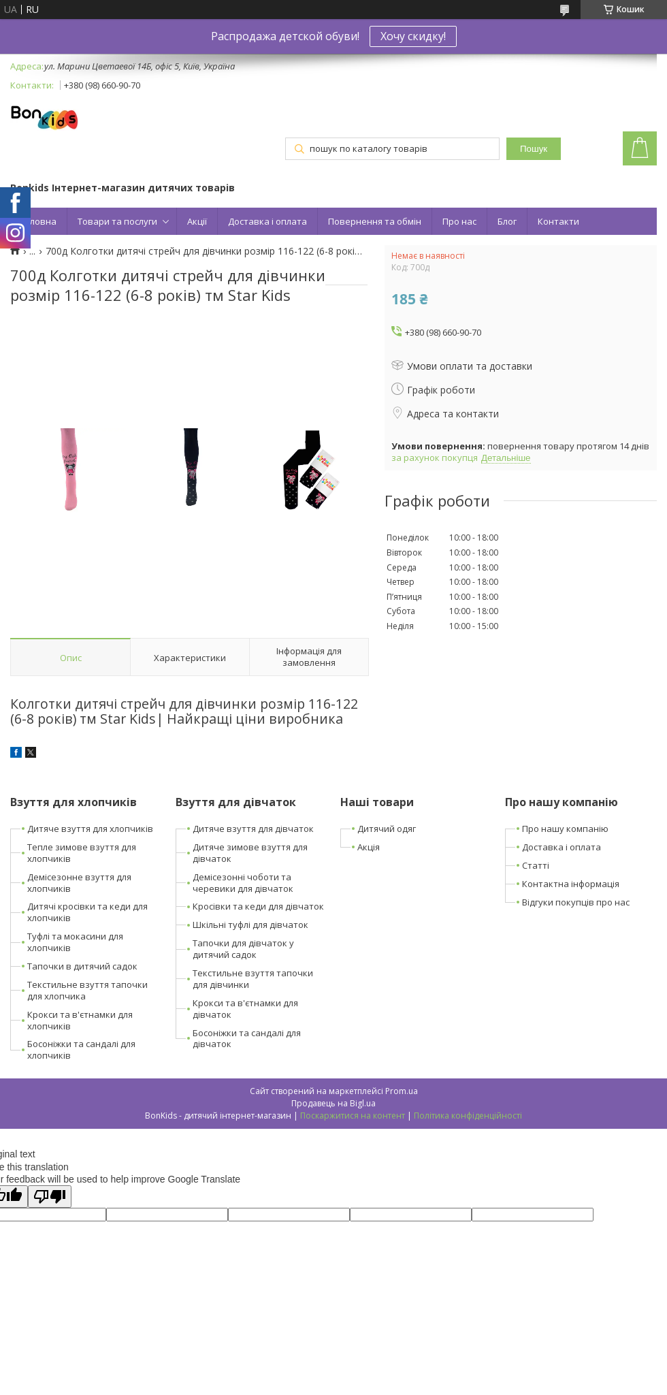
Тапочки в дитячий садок (82, 966)
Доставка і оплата (267, 221)
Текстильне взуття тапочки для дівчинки (253, 979)
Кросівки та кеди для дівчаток (258, 906)
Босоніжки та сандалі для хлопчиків (81, 1049)
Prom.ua (401, 1091)
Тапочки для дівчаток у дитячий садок (243, 949)
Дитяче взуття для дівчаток (253, 828)
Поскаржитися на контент (352, 1115)
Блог (507, 221)
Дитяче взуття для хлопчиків (90, 828)
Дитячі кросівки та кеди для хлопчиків (87, 912)
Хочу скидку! (413, 36)
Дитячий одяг (386, 828)
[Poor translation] (49, 1196)
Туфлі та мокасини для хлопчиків (75, 942)
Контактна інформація (570, 884)
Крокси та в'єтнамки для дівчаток (245, 1009)
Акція (368, 847)
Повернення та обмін (374, 221)
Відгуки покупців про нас (576, 902)
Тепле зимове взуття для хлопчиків (81, 853)
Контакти (558, 221)
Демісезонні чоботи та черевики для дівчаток (243, 883)
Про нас (459, 221)
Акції (197, 221)
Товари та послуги (117, 221)
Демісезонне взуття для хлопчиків (79, 883)
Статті (535, 865)
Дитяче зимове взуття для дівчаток (250, 853)
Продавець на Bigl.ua (333, 1103)
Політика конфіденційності (468, 1115)
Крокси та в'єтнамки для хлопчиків (80, 1020)
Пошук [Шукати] (533, 149)
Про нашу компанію (565, 828)
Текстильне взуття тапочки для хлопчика (87, 990)
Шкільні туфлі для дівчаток (250, 924)
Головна (38, 221)
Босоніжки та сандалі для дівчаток (247, 1039)
